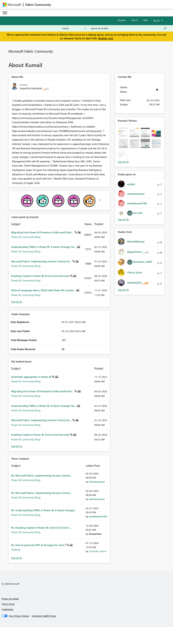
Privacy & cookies (10, 598)
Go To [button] (157, 20)
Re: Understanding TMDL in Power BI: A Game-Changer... (44, 510)
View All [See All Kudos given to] (123, 219)
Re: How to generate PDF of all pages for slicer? (38, 545)
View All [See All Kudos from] (123, 290)
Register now (105, 38)
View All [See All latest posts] (16, 302)
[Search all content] (129, 28)
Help (145, 20)
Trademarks (7, 609)
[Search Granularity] (74, 28)
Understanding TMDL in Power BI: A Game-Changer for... (44, 247)
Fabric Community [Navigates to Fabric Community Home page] (38, 5)
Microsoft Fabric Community (30, 51)
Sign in (134, 20)
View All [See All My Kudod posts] (16, 446)
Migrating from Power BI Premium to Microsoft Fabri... (43, 232)
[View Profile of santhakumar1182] (98, 516)
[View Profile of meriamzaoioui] (97, 481)
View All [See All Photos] (123, 162)
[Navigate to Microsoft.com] (12, 5)
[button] (123, 132)
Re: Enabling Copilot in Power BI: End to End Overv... (41, 527)
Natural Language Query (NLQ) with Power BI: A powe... (43, 290)
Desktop (15, 549)
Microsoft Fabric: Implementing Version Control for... (41, 261)
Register (122, 20)
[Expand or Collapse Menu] (5, 12)
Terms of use (8, 603)
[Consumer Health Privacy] (44, 616)
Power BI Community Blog (25, 237)
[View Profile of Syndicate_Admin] (98, 551)
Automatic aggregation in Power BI (31, 376)
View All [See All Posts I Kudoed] (16, 558)
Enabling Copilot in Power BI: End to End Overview (40, 276)
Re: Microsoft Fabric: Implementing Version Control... (41, 475)
